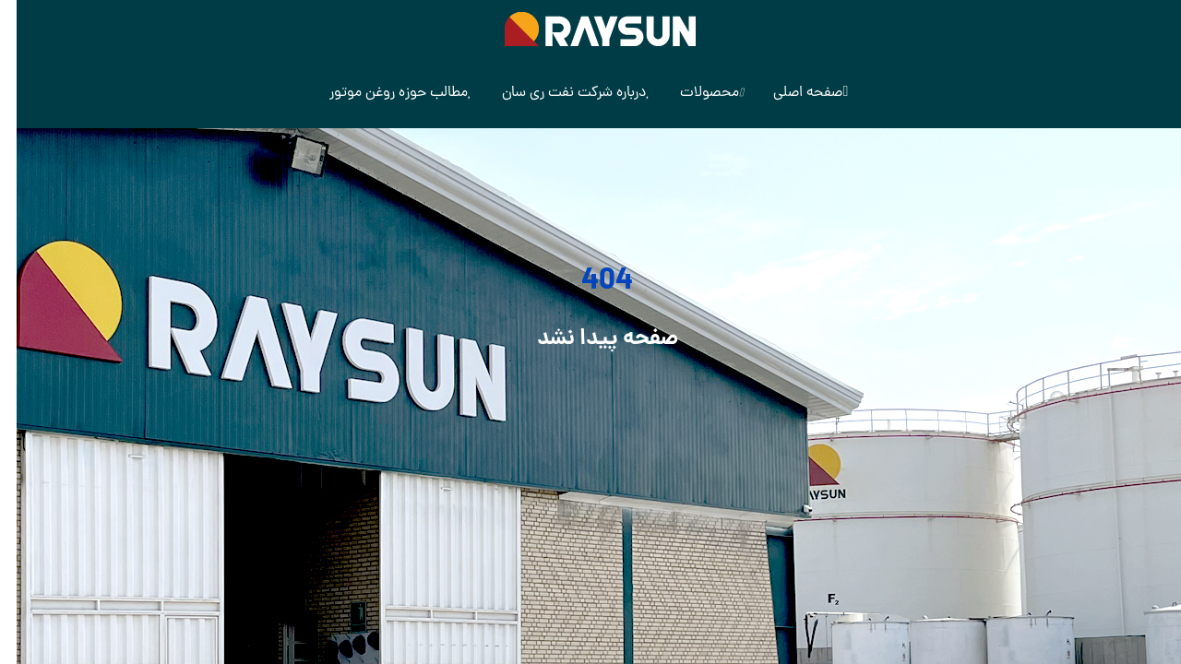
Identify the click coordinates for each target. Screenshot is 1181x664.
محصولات (695, 93)
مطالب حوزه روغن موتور (384, 93)
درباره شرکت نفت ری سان (559, 93)
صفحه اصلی (794, 93)
